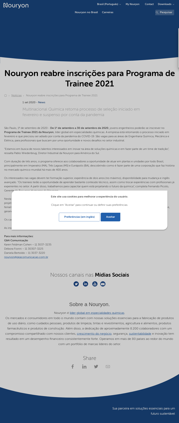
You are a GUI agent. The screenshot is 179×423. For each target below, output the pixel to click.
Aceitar (110, 217)
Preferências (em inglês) (79, 217)
